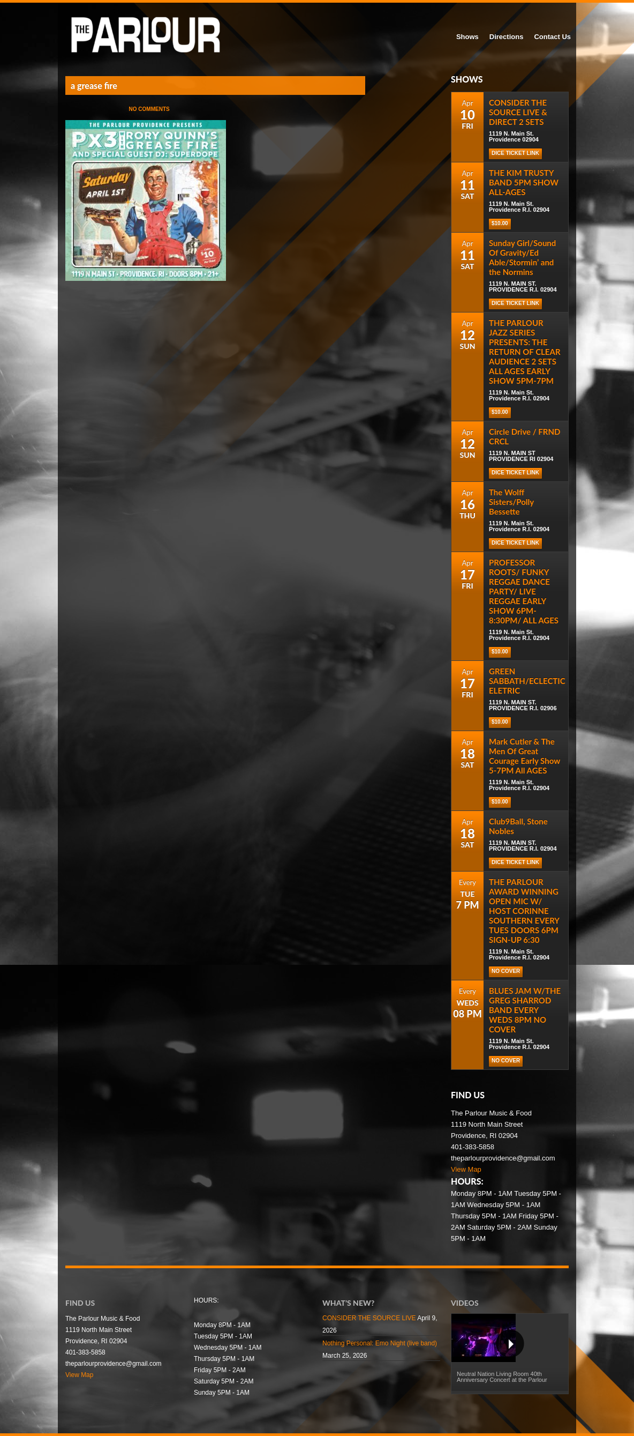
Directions (506, 37)
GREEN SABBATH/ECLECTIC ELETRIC (527, 680)
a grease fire (94, 85)
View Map (466, 1169)
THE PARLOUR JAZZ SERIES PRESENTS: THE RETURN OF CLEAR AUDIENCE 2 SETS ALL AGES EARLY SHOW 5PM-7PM (525, 351)
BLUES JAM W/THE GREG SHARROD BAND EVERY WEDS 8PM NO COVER (525, 1010)
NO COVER (506, 971)
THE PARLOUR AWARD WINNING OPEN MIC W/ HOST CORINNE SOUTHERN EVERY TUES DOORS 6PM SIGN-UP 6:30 (524, 910)
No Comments (149, 109)
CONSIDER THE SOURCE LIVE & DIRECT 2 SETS (518, 112)
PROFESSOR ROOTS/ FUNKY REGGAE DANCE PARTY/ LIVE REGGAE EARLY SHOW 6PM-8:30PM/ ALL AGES (523, 591)
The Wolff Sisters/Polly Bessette (511, 501)
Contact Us (552, 37)
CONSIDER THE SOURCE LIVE (369, 1318)
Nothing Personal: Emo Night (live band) (379, 1343)
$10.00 (500, 223)
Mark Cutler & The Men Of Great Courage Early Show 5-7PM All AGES (524, 755)
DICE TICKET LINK (515, 862)
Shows (467, 37)
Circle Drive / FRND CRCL (524, 436)
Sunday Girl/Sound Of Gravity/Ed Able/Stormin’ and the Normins (522, 257)
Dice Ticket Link (515, 153)
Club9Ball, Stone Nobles (518, 826)
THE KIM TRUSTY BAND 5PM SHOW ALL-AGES (523, 182)
